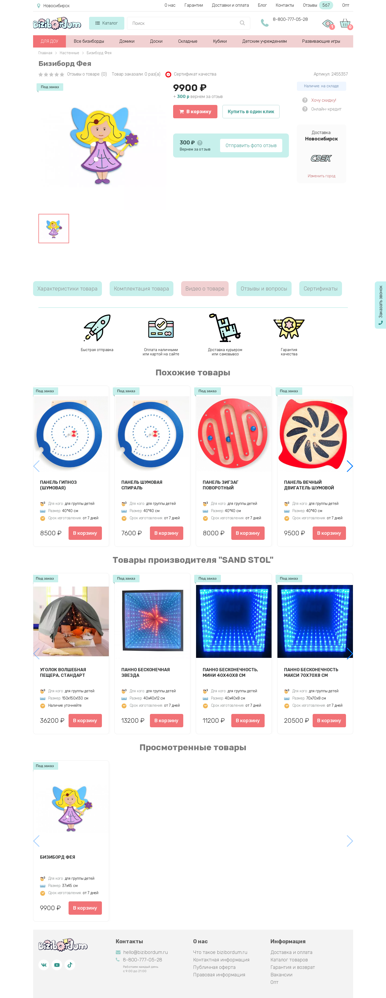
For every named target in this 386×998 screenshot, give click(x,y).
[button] (349, 466)
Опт (345, 5)
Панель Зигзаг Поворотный (220, 485)
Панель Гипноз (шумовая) (58, 485)
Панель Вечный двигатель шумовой (309, 485)
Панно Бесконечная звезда (145, 672)
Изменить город (321, 176)
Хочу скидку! (323, 100)
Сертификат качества (190, 74)
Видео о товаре (204, 288)
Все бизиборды (89, 41)
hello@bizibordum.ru (142, 952)
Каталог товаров (289, 959)
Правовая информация (219, 974)
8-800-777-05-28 (290, 19)
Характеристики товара (67, 288)
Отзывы (318, 5)
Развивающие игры (321, 41)
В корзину (195, 112)
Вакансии (281, 974)
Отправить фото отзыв (251, 145)
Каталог (106, 23)
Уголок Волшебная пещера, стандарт (63, 672)
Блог (262, 5)
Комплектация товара (141, 288)
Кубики (220, 41)
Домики (127, 41)
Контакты (285, 5)
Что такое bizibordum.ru (220, 952)
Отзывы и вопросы (264, 288)
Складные (187, 41)
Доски (156, 41)
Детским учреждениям (264, 41)
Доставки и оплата (230, 5)
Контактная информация (221, 959)
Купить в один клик (251, 112)
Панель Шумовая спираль (141, 485)
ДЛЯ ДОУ (49, 41)
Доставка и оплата (291, 952)
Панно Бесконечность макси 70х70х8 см (311, 672)
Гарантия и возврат (292, 967)
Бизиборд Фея (57, 857)
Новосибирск (53, 6)
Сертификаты (321, 288)
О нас (170, 5)
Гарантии (194, 5)
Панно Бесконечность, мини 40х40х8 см (230, 672)
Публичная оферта (214, 967)
